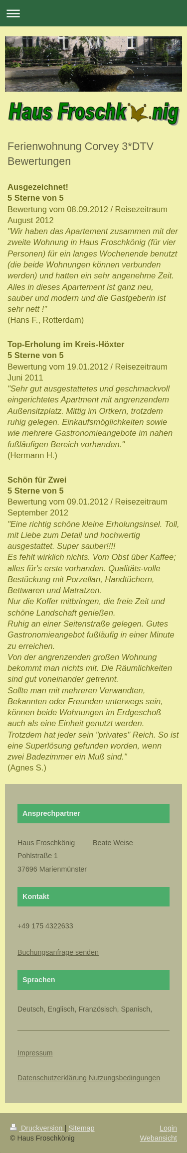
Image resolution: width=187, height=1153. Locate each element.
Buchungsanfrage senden (58, 952)
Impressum (35, 1053)
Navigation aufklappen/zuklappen (93, 13)
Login (168, 1128)
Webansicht (158, 1138)
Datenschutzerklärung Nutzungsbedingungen (88, 1078)
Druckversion (37, 1128)
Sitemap (81, 1128)
